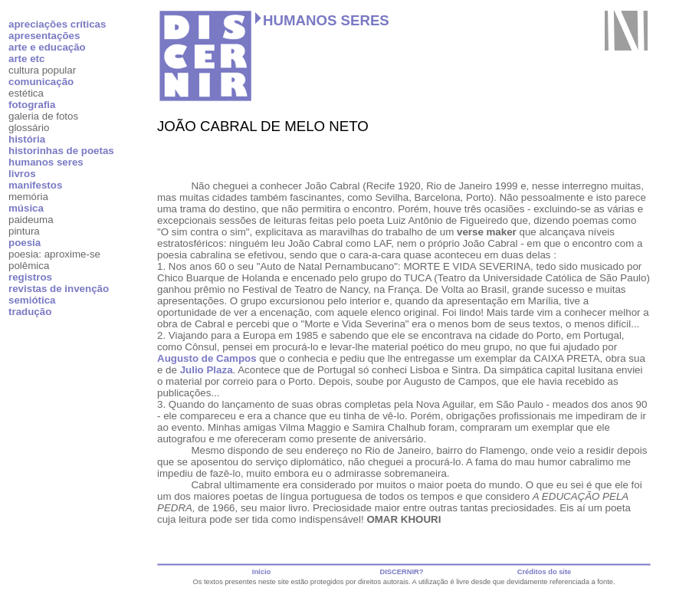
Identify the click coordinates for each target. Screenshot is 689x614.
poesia (24, 242)
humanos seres (46, 162)
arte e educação (47, 47)
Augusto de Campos (207, 358)
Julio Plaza (206, 370)
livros (22, 173)
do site (559, 572)
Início (261, 572)
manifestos (35, 185)
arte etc (26, 58)
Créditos (531, 572)
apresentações (44, 35)
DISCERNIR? (401, 572)
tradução (29, 311)
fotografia (31, 104)
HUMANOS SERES (326, 20)
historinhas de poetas (61, 150)
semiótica (32, 300)
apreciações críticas (57, 24)
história (26, 139)
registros (30, 277)
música (26, 208)
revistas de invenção (58, 288)
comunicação (41, 81)
